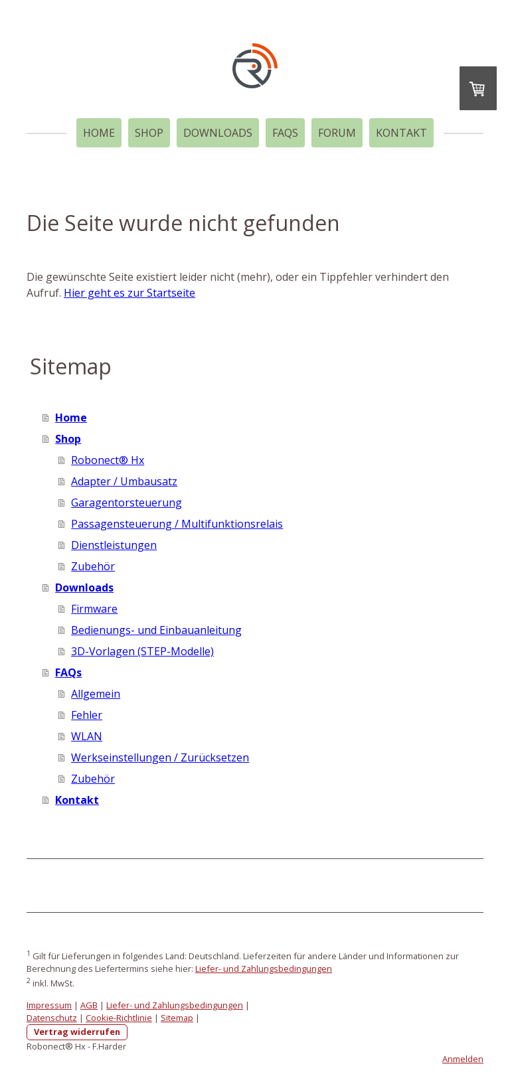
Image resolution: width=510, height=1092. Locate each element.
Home (99, 132)
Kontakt (401, 132)
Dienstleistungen (114, 545)
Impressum (49, 1005)
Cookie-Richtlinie (119, 1018)
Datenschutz (52, 1018)
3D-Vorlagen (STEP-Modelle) (142, 651)
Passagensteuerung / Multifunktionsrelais (177, 523)
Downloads (217, 132)
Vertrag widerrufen (77, 1032)
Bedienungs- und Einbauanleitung (156, 630)
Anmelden (462, 1059)
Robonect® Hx (107, 460)
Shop (149, 132)
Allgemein (95, 693)
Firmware (94, 608)
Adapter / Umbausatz (124, 481)
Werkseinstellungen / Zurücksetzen (160, 757)
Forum (337, 132)
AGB (89, 1005)
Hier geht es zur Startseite (129, 292)
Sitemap (177, 1018)
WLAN (86, 736)
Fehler (86, 715)
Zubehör (93, 566)
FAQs (285, 132)
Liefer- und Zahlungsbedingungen (263, 969)
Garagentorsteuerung (126, 502)
